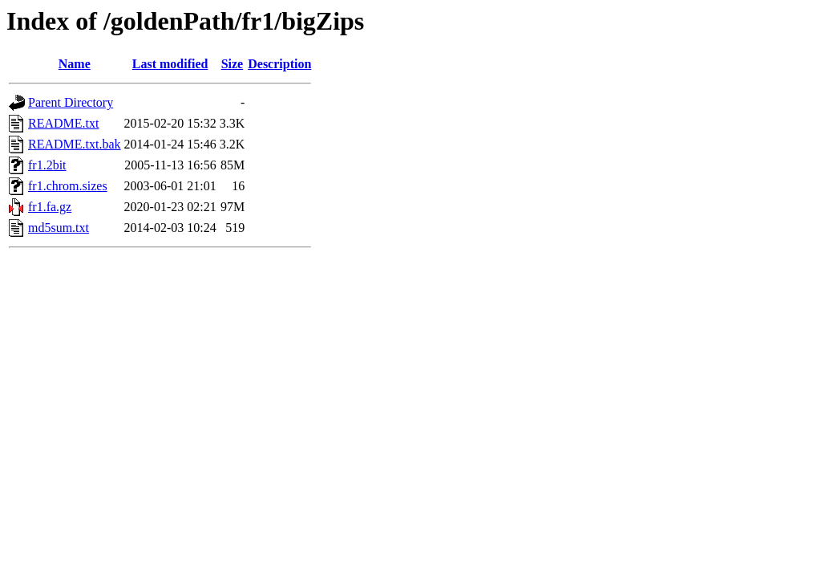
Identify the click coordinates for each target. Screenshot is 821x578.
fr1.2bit (47, 165)
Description (279, 64)
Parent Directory (70, 102)
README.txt (63, 123)
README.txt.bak (74, 144)
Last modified (170, 64)
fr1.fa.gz (49, 207)
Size (232, 64)
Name (75, 64)
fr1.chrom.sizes (67, 186)
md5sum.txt (58, 227)
